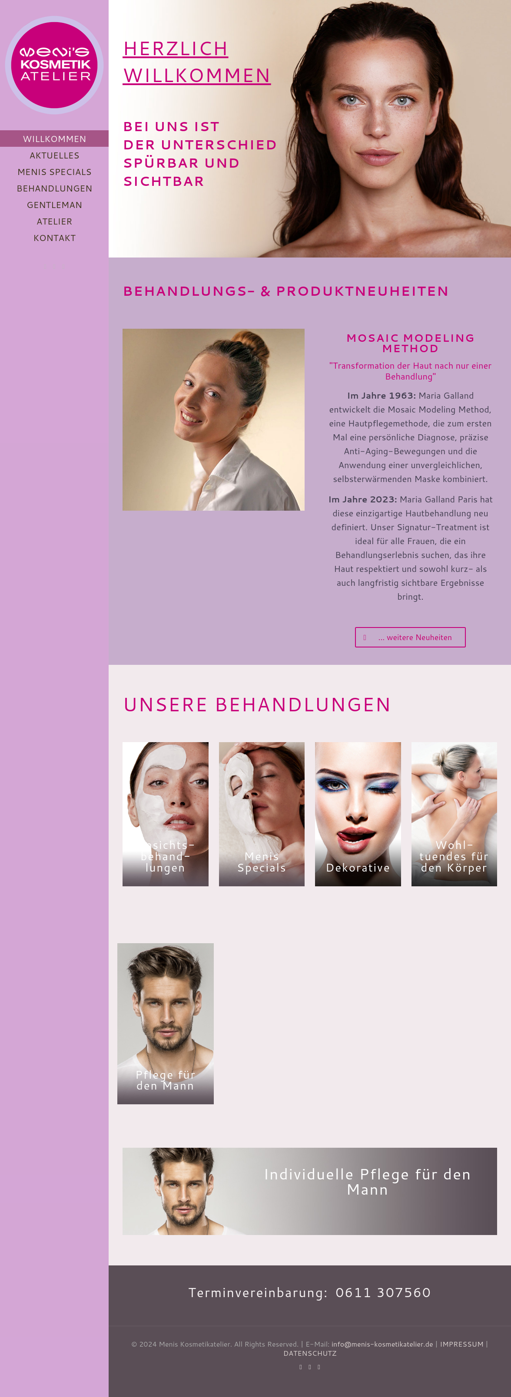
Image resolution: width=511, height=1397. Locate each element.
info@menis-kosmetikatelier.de (382, 1344)
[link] (214, 420)
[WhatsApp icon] (45, 266)
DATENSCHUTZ (310, 1353)
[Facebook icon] (54, 266)
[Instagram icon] (63, 266)
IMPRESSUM (461, 1344)
